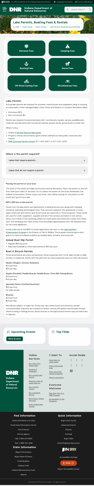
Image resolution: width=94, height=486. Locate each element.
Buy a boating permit (34, 395)
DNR (17, 28)
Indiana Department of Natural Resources (41, 10)
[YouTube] (71, 366)
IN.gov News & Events (23, 457)
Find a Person (23, 430)
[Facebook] (71, 361)
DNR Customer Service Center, (21, 142)
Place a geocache (56, 378)
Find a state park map (56, 368)
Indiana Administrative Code (23, 471)
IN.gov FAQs (68, 439)
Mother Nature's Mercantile (29, 133)
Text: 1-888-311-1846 (23, 444)
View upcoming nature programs (56, 374)
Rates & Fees (41, 28)
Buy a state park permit (35, 377)
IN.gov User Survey (68, 421)
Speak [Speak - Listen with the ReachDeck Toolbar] (68, 464)
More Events (14, 340)
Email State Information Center (23, 426)
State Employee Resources (68, 444)
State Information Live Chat (23, 421)
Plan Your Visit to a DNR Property (56, 395)
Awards (23, 475)
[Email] (82, 366)
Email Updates (23, 462)
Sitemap (68, 435)
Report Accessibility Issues (68, 470)
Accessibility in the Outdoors (56, 401)
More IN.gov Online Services (36, 401)
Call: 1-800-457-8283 (23, 439)
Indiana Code (23, 466)
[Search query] (78, 10)
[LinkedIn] (77, 366)
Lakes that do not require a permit (26, 171)
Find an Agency (23, 435)
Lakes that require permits (22, 161)
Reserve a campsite (33, 371)
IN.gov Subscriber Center (36, 406)
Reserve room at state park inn (36, 383)
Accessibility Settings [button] (68, 458)
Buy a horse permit (34, 389)
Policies (68, 430)
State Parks (27, 28)
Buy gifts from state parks (34, 365)
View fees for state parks (54, 362)
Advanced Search (68, 426)
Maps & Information (23, 453)
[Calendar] (71, 372)
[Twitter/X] (77, 361)
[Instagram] (82, 361)
